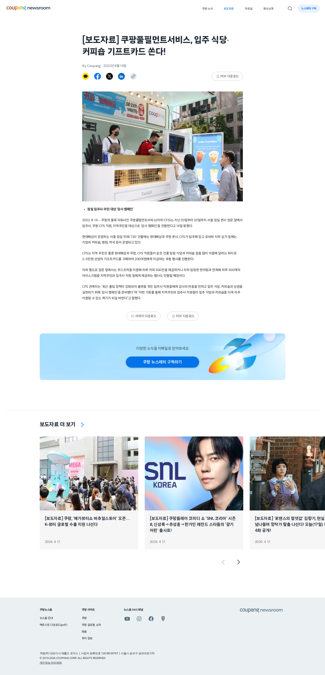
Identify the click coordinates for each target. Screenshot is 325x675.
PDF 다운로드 (227, 76)
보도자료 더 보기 (58, 424)
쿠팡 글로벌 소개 (91, 624)
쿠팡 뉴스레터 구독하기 (162, 362)
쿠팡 (84, 618)
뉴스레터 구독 (308, 8)
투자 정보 (87, 638)
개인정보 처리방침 (51, 663)
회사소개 (268, 8)
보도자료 (229, 8)
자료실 (248, 8)
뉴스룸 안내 (46, 618)
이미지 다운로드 (143, 316)
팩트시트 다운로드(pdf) (53, 624)
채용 (84, 631)
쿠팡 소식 (207, 8)
